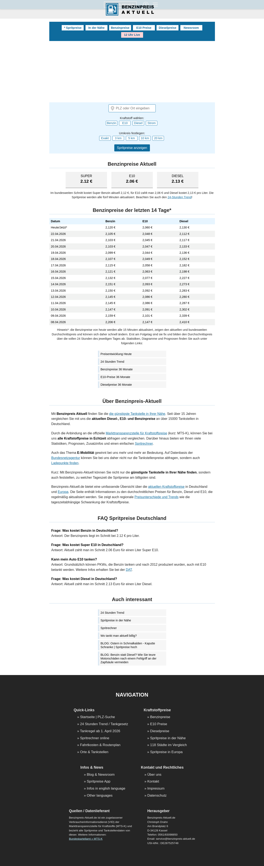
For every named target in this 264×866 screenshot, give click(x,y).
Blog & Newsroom (101, 775)
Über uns (154, 775)
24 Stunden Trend (112, 361)
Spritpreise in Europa (166, 752)
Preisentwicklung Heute (116, 354)
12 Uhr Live (132, 34)
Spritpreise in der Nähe (116, 620)
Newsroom (191, 27)
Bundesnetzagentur (65, 458)
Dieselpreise (167, 27)
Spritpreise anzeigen (132, 148)
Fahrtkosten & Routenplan (100, 745)
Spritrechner (144, 443)
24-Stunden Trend (179, 197)
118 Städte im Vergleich (168, 745)
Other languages (99, 795)
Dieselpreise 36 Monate (116, 384)
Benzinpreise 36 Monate (117, 369)
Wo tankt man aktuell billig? (119, 635)
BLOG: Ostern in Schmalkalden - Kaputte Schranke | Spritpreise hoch (128, 645)
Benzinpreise (120, 27)
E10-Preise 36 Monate (115, 377)
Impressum (155, 788)
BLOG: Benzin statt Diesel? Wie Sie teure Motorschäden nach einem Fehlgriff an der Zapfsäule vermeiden (129, 658)
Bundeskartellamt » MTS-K (85, 838)
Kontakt (153, 781)
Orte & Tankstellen (94, 752)
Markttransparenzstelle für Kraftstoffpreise (136, 433)
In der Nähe (96, 27)
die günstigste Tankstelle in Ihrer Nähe (137, 413)
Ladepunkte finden (65, 463)
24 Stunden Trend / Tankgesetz (104, 724)
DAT (129, 569)
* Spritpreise (73, 27)
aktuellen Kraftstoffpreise (166, 486)
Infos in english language (106, 788)
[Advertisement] (132, 72)
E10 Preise (143, 27)
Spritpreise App (98, 781)
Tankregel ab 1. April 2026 (100, 731)
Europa (63, 492)
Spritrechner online (94, 738)
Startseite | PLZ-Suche (97, 717)
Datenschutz (156, 795)
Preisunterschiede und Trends (157, 497)
